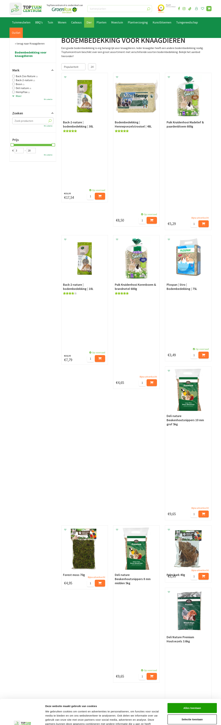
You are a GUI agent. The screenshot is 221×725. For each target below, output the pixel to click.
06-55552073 (176, 672)
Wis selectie (48, 99)
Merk (16, 70)
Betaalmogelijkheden (22, 667)
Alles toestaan (192, 684)
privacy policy (128, 636)
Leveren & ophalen (20, 671)
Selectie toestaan (192, 695)
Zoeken (17, 113)
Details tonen (186, 718)
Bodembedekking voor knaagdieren (30, 54)
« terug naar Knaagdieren (30, 43)
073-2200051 (176, 667)
